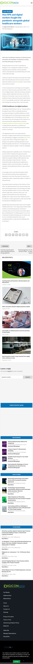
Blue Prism (27, 137)
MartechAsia (7, 598)
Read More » (5, 538)
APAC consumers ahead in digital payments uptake (16, 306)
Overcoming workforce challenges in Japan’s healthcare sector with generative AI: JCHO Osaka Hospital (19, 507)
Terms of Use (7, 620)
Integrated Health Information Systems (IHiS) (14, 123)
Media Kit (6, 626)
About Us (6, 606)
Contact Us (6, 609)
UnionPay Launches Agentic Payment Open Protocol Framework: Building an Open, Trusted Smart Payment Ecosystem (16, 532)
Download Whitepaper (14, 446)
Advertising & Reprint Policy (11, 623)
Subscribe (6, 630)
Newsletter (6, 636)
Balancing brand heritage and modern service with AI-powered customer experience (18, 480)
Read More (11, 484)
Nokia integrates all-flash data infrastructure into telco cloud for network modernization (19, 498)
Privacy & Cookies (8, 616)
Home (5, 603)
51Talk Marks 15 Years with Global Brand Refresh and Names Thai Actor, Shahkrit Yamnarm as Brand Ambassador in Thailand (16, 543)
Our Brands (6, 592)
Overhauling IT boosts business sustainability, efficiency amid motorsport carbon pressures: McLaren (19, 489)
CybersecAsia (7, 595)
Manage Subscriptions (9, 633)
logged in (9, 371)
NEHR (17, 82)
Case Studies (7, 11)
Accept (16, 661)
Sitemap (5, 612)
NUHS (4, 100)
